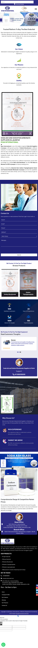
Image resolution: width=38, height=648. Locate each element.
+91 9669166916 (19, 374)
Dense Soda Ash (6, 559)
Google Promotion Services (22, 613)
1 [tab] (17, 352)
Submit (19, 255)
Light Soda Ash (6, 556)
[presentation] (11, 251)
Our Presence (5, 602)
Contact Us (4, 605)
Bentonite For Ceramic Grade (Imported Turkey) (13, 569)
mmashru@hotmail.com (7, 578)
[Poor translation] (1, 623)
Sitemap (4, 600)
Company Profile (6, 594)
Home (3, 592)
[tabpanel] (19, 343)
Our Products (5, 597)
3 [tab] (20, 352)
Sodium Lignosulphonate (8, 567)
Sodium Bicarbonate (7, 561)
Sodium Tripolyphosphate (8, 564)
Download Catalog (19, 4)
